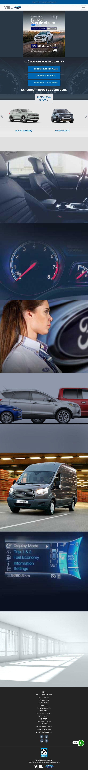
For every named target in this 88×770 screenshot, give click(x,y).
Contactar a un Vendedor (44, 82)
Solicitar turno (44, 713)
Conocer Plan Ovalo (44, 75)
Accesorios (44, 716)
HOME (44, 692)
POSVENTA (44, 711)
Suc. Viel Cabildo (44, 726)
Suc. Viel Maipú (44, 729)
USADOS (44, 705)
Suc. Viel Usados (44, 732)
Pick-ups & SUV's (44, 99)
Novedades (44, 697)
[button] (25, 43)
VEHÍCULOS (44, 700)
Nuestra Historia (44, 695)
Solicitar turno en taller (44, 68)
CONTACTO (44, 719)
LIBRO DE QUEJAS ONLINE (44, 723)
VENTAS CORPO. (44, 708)
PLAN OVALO (44, 703)
